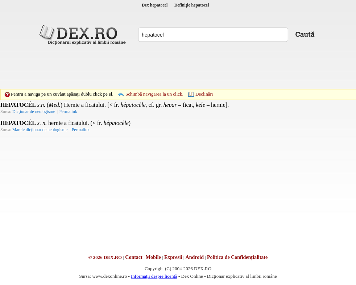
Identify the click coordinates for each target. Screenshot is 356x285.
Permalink (68, 111)
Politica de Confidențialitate (237, 257)
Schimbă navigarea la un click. (154, 94)
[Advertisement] (178, 67)
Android (195, 257)
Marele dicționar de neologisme (39, 129)
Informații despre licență (154, 276)
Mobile (153, 257)
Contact (133, 257)
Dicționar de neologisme (33, 111)
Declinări (204, 94)
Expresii (173, 257)
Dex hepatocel (155, 5)
